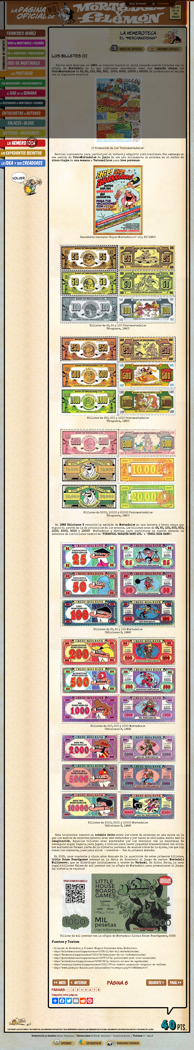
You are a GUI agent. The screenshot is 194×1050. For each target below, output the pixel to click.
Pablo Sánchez (65, 1034)
